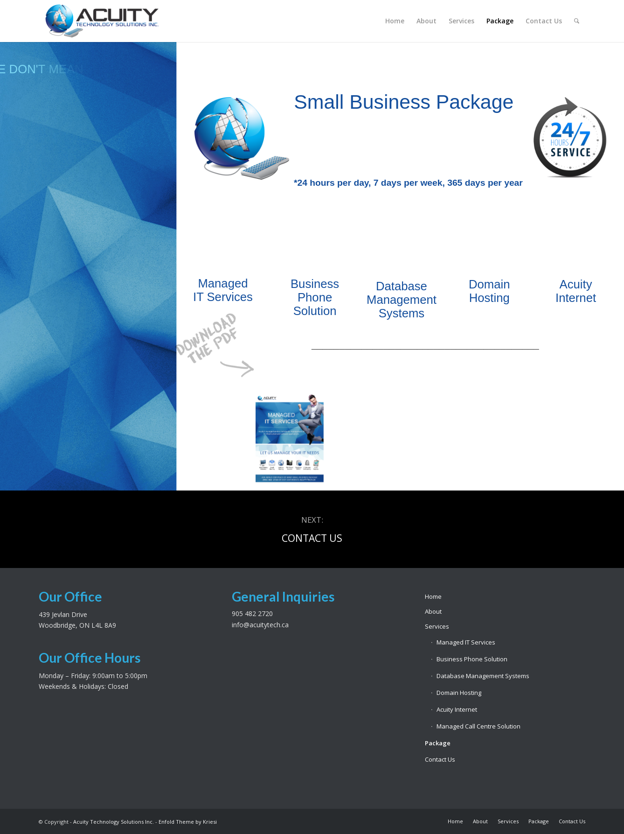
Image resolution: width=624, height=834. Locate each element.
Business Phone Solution (472, 659)
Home (433, 596)
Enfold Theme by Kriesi (188, 821)
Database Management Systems (483, 676)
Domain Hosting (459, 692)
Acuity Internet (457, 709)
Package (438, 743)
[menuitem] (394, 21)
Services (437, 626)
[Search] (576, 21)
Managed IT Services (466, 642)
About (433, 611)
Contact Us (440, 759)
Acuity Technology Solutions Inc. (113, 821)
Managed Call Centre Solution (478, 726)
